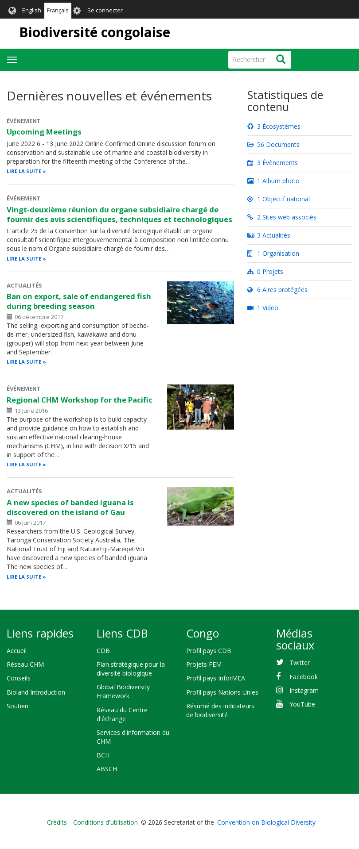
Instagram (304, 690)
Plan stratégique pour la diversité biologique (131, 668)
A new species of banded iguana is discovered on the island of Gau (70, 507)
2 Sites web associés (281, 217)
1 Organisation (273, 253)
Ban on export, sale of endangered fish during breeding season (79, 301)
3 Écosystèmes (273, 126)
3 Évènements (272, 162)
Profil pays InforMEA (215, 678)
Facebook (303, 676)
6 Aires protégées (277, 289)
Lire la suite (24, 171)
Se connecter (105, 10)
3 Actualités (268, 235)
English (31, 10)
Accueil (17, 650)
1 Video (262, 307)
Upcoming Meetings (44, 132)
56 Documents (273, 144)
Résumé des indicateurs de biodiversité (220, 710)
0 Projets (265, 271)
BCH (103, 755)
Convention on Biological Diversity (266, 822)
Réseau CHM (25, 664)
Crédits (57, 822)
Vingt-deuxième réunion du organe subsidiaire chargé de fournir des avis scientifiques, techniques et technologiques (119, 214)
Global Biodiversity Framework (123, 691)
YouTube (302, 704)
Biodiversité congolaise (94, 32)
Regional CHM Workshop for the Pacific (79, 400)
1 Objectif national (278, 199)
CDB (103, 650)
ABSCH (107, 768)
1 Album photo (273, 181)
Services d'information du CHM (133, 736)
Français (58, 10)
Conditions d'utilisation (105, 822)
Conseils (19, 678)
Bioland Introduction (36, 692)
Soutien (17, 706)
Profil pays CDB (208, 650)
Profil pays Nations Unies (222, 692)
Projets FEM (204, 664)
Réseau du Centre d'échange (122, 714)
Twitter (299, 662)
